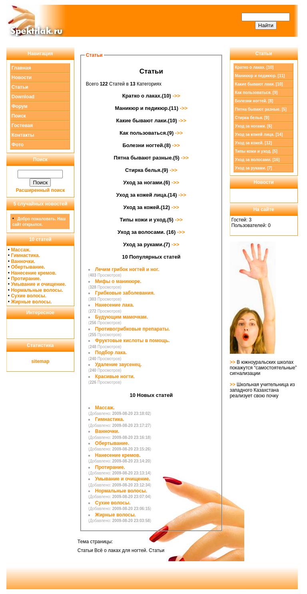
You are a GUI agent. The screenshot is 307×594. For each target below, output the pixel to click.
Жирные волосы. (31, 302)
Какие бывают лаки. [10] (259, 84)
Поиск (19, 116)
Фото (18, 145)
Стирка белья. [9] (252, 118)
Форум (20, 106)
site (35, 361)
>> (233, 362)
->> (175, 96)
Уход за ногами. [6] (253, 126)
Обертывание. (28, 267)
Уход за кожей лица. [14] (259, 134)
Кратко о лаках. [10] (254, 67)
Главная (21, 68)
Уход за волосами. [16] (257, 159)
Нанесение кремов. (33, 273)
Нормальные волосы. (37, 290)
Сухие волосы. (28, 296)
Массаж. (20, 250)
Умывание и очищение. (38, 284)
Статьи (20, 87)
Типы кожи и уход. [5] (256, 151)
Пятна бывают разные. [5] (261, 109)
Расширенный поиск (40, 190)
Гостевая (22, 125)
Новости (22, 77)
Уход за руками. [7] (253, 168)
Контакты (23, 135)
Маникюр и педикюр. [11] (260, 76)
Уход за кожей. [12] (253, 143)
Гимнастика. (25, 255)
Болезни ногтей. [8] (254, 101)
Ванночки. (23, 261)
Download (23, 97)
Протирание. (26, 278)
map (45, 361)
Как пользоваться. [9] (256, 92)
